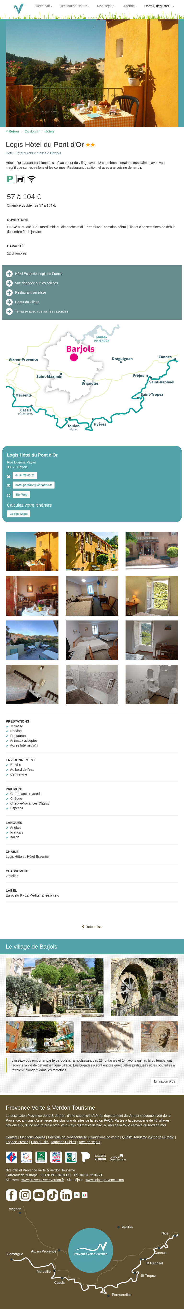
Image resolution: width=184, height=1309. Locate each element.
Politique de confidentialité (67, 1137)
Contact (11, 1137)
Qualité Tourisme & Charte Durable (148, 1137)
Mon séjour (106, 6)
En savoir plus (164, 1081)
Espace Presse (17, 1142)
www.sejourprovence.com (105, 1180)
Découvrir (44, 6)
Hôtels (49, 131)
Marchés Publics (63, 1142)
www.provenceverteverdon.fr (42, 1180)
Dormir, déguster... (159, 6)
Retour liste (92, 927)
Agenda (130, 6)
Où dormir (32, 131)
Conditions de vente (104, 1137)
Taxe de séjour (89, 1142)
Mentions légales (32, 1137)
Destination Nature (75, 6)
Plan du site (40, 1142)
